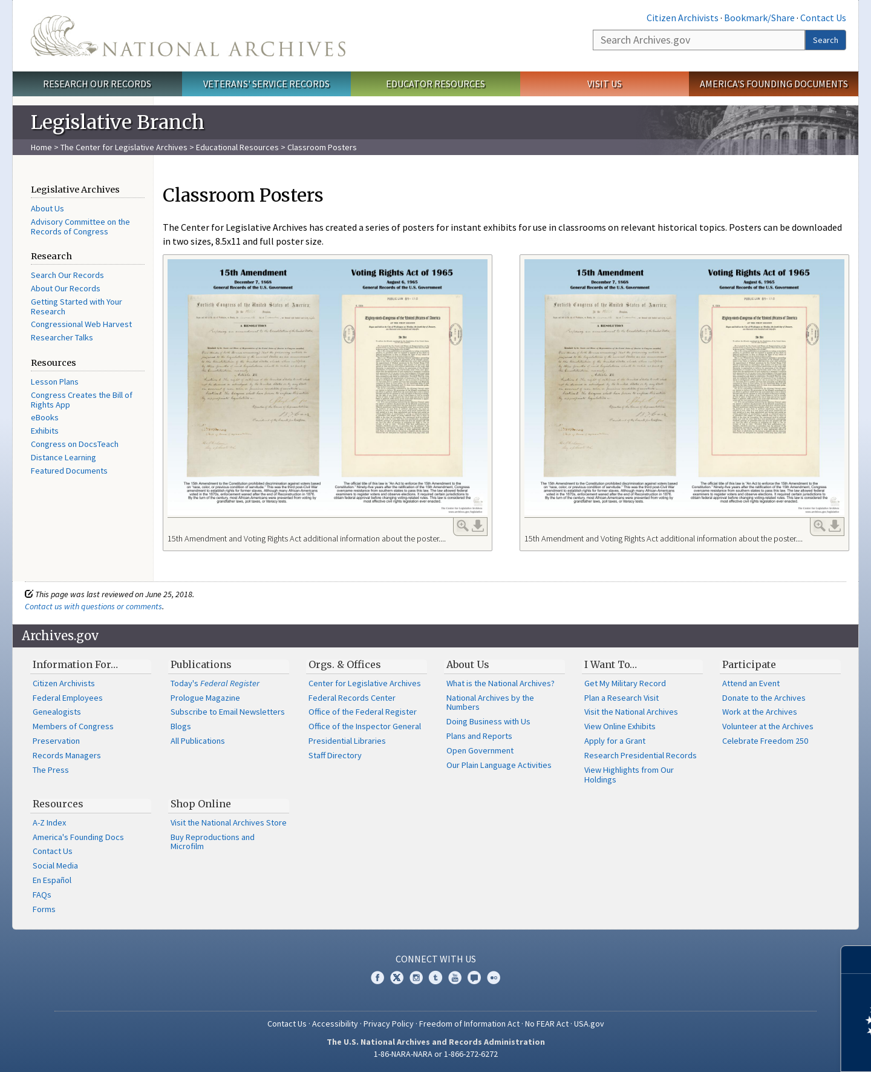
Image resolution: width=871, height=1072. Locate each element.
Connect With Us (436, 959)
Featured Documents (69, 470)
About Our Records (65, 288)
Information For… (75, 664)
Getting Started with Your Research (76, 306)
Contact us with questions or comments (93, 606)
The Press (51, 769)
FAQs (42, 894)
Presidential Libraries (347, 740)
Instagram (416, 977)
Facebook (377, 977)
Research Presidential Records (640, 755)
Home (41, 147)
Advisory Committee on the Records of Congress (80, 226)
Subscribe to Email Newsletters (228, 711)
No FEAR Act (547, 1023)
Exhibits (45, 430)
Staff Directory (335, 755)
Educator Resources (435, 84)
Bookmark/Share (759, 18)
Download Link (478, 526)
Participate (749, 664)
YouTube (455, 977)
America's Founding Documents (774, 84)
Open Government (480, 750)
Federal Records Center (352, 697)
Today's (215, 683)
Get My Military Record (625, 683)
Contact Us (823, 18)
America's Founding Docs (78, 837)
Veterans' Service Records (266, 84)
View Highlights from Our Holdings (629, 774)
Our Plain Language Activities (499, 764)
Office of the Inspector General (364, 726)
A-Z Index (49, 822)
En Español (52, 880)
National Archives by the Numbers (490, 702)
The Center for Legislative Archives (124, 147)
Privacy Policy (389, 1023)
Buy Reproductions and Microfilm (213, 842)
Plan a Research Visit (621, 697)
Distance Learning (63, 457)
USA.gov (589, 1023)
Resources (58, 804)
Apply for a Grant (614, 740)
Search (825, 40)
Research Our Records (97, 84)
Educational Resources (237, 147)
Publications (201, 664)
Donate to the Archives (764, 697)
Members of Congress (73, 726)
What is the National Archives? (500, 683)
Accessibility (335, 1023)
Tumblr (435, 977)
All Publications (198, 740)
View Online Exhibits (620, 726)
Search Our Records (67, 275)
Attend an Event (751, 683)
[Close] (856, 959)
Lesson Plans (55, 381)
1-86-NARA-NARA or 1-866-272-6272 (436, 1053)
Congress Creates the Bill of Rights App (81, 399)
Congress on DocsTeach (75, 443)
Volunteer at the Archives (768, 726)
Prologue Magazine (205, 697)
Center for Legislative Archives (364, 683)
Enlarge (463, 526)
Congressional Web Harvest (81, 324)
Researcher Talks (62, 337)
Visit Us (604, 84)
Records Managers (67, 755)
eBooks (45, 417)
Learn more (763, 1050)
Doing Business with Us (488, 721)
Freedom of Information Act (469, 1023)
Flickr (493, 977)
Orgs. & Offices (344, 664)
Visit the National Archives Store (229, 822)
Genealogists (57, 711)
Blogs (181, 726)
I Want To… (610, 664)
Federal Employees (68, 697)
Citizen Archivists (683, 18)
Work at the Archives (759, 711)
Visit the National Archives (631, 711)
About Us (47, 208)
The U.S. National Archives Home (188, 35)
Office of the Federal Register (362, 711)
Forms (44, 909)
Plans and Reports (479, 735)
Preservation (56, 740)
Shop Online (201, 804)
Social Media (55, 865)
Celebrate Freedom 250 (765, 740)
